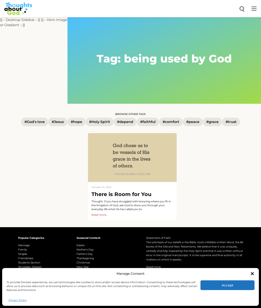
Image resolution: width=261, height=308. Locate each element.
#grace (212, 122)
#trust (231, 122)
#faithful (148, 122)
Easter (81, 245)
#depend (125, 122)
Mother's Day (85, 249)
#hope (76, 122)
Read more (153, 266)
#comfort (171, 122)
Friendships (25, 258)
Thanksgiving (85, 258)
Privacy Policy (18, 300)
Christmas (83, 262)
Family (22, 249)
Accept (227, 285)
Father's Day (85, 253)
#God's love (34, 122)
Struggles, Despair (30, 266)
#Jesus (58, 122)
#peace (192, 122)
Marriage (24, 245)
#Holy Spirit (99, 122)
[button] (252, 273)
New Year (83, 266)
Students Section (29, 262)
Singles (22, 253)
